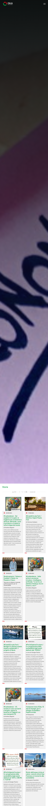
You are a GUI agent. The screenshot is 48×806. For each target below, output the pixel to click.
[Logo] (8, 4)
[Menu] (44, 4)
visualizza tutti (32, 492)
